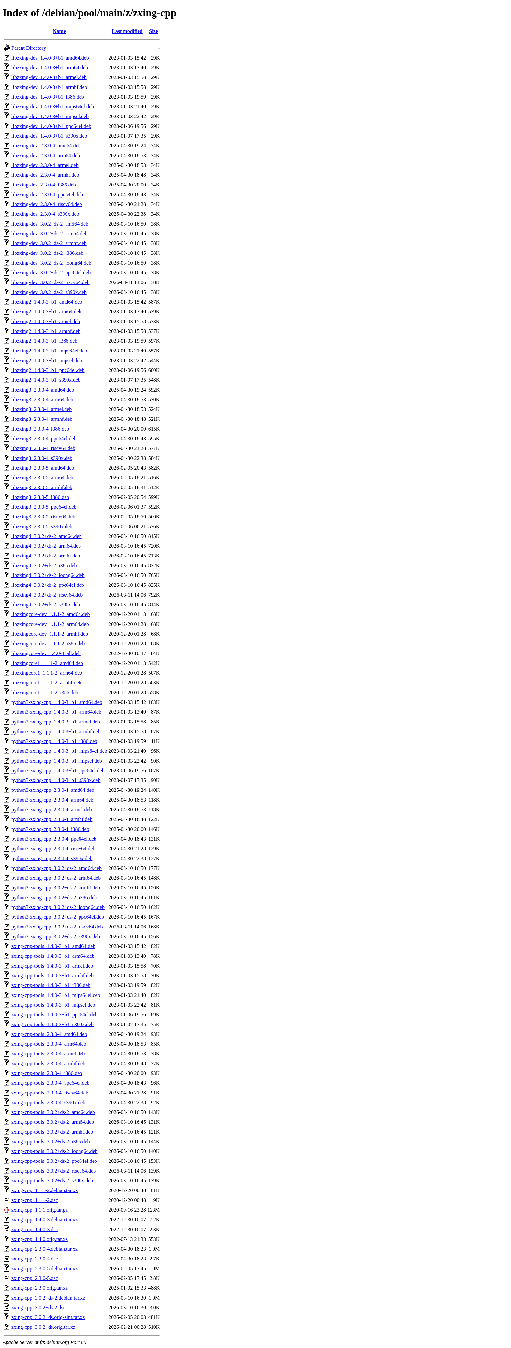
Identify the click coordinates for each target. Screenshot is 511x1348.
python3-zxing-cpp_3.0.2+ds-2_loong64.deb (58, 907)
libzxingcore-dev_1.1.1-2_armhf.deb (49, 634)
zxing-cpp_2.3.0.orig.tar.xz (39, 1288)
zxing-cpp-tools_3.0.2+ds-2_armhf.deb (52, 1132)
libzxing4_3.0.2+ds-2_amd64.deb (46, 536)
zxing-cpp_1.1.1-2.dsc (34, 1200)
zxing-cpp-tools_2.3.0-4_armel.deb (48, 1053)
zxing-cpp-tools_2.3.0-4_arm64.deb (48, 1044)
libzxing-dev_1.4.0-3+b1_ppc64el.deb (51, 126)
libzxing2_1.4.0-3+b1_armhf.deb (45, 331)
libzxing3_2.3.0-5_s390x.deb (41, 526)
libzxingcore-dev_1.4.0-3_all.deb (46, 653)
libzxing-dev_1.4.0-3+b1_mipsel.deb (50, 116)
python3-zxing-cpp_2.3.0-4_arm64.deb (52, 800)
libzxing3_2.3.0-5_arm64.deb (42, 477)
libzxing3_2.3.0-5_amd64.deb (42, 468)
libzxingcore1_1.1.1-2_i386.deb (44, 692)
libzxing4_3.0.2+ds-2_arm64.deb (46, 546)
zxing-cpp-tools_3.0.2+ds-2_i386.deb (50, 1141)
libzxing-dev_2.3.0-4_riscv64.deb (46, 204)
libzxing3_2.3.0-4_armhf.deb (41, 419)
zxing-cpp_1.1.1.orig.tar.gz (39, 1210)
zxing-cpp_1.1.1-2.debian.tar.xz (44, 1190)
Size (153, 31)
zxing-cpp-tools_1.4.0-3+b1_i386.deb (50, 985)
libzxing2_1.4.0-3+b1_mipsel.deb (46, 360)
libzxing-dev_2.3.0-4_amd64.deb (46, 145)
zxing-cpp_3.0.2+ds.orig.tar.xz (43, 1327)
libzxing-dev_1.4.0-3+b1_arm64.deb (49, 67)
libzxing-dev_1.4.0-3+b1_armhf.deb (49, 87)
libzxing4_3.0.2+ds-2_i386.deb (44, 565)
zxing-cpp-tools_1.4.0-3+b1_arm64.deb (53, 956)
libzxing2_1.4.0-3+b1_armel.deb (45, 321)
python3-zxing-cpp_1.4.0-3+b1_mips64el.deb (59, 751)
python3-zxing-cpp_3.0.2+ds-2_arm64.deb (56, 878)
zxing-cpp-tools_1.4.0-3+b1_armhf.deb (52, 975)
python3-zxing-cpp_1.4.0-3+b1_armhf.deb (55, 731)
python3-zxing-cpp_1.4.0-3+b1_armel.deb (55, 721)
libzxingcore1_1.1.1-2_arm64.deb (46, 673)
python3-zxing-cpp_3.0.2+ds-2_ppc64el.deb (57, 917)
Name (59, 31)
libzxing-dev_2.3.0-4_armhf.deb (45, 175)
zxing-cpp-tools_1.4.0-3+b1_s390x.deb (52, 1024)
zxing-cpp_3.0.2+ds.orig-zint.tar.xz (48, 1317)
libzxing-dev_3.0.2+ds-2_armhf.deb (49, 243)
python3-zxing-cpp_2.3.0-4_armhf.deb (51, 819)
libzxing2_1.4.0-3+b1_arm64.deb (46, 311)
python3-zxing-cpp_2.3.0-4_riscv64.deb (53, 848)
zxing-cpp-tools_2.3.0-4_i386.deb (46, 1073)
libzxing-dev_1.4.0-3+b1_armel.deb (49, 77)
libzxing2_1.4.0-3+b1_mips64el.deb (49, 350)
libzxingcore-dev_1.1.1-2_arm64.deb (50, 624)
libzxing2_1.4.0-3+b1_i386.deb (44, 341)
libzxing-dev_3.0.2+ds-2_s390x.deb (49, 292)
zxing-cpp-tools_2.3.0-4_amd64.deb (49, 1034)
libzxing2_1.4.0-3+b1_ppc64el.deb (48, 370)
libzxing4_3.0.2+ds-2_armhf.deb (45, 555)
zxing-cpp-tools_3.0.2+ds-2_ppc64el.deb (54, 1161)
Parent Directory (28, 48)
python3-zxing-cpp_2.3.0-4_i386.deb (50, 829)
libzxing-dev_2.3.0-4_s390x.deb (45, 214)
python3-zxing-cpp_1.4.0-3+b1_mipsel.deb (56, 760)
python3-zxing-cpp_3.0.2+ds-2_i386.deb (54, 897)
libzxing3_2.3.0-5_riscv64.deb (43, 516)
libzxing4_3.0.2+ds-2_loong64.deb (48, 575)
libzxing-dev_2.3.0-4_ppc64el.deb (47, 194)
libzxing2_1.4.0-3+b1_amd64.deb (46, 302)
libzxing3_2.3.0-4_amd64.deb (42, 389)
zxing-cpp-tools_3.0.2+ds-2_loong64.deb (54, 1151)
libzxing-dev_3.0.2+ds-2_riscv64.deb (50, 282)
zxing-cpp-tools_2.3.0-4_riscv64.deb (49, 1092)
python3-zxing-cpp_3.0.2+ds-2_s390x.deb (55, 936)
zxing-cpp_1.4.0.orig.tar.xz (39, 1239)
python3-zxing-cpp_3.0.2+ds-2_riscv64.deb (57, 926)
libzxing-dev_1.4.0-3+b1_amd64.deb (50, 58)
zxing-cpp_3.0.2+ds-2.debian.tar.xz (48, 1297)
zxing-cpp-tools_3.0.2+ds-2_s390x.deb (52, 1180)
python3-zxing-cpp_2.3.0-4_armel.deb (51, 809)
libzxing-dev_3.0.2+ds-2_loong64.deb (51, 263)
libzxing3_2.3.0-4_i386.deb (40, 429)
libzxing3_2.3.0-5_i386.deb (40, 497)
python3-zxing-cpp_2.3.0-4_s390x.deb (51, 858)
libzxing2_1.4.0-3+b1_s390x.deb (45, 380)
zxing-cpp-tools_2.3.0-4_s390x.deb (48, 1102)
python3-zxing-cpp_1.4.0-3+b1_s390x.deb (55, 780)
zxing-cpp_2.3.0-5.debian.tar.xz (44, 1268)
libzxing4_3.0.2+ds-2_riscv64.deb (47, 595)
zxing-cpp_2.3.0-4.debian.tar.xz (44, 1249)
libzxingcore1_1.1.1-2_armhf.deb (46, 682)
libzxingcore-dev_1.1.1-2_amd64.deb (50, 614)
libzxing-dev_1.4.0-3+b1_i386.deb (47, 97)
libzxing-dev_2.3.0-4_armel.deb (45, 165)
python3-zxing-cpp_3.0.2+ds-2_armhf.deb (55, 887)
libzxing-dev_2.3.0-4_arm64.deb (45, 155)
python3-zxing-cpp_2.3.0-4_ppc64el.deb (53, 839)
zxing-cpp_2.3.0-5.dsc (34, 1278)
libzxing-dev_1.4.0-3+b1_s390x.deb (49, 136)
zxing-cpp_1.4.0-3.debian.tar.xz (44, 1219)
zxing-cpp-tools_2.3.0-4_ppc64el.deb (50, 1083)
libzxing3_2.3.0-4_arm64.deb (42, 399)
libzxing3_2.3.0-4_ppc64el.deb (44, 438)
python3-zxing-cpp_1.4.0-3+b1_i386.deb (54, 741)
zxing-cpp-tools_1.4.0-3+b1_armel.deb (52, 966)
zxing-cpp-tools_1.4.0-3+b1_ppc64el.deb (54, 1014)
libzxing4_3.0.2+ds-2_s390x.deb (45, 604)
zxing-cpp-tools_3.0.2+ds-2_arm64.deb (52, 1122)
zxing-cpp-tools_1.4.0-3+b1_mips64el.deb (55, 995)
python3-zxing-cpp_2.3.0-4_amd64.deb (52, 790)
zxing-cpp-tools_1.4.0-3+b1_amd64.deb (53, 946)
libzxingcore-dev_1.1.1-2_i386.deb (48, 643)
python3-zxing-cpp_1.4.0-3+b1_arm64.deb (56, 712)
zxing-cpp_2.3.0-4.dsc (34, 1258)
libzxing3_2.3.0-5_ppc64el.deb (44, 507)
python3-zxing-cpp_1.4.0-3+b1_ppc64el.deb (58, 770)
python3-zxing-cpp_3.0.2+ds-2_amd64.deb (56, 868)
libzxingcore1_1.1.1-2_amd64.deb (47, 663)
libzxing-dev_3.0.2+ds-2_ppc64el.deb (51, 272)
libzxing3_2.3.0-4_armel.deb (41, 409)
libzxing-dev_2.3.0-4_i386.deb (43, 184)
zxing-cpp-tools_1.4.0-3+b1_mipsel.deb (53, 1005)
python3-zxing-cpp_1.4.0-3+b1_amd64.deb (56, 702)
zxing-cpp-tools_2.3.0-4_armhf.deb (48, 1063)
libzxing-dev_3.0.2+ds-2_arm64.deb (49, 233)
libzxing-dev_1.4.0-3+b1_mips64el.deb (52, 106)
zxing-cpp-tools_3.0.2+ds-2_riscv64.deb (53, 1171)
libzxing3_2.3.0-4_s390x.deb (41, 458)
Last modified (127, 31)
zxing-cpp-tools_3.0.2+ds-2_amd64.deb (53, 1112)
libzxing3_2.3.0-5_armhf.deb (41, 487)
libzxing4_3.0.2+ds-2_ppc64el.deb (47, 585)
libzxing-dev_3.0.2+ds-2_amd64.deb (49, 224)
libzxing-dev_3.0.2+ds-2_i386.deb (47, 253)
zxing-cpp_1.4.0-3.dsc (34, 1229)
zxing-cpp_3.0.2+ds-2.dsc (38, 1307)
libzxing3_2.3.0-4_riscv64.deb (43, 448)
